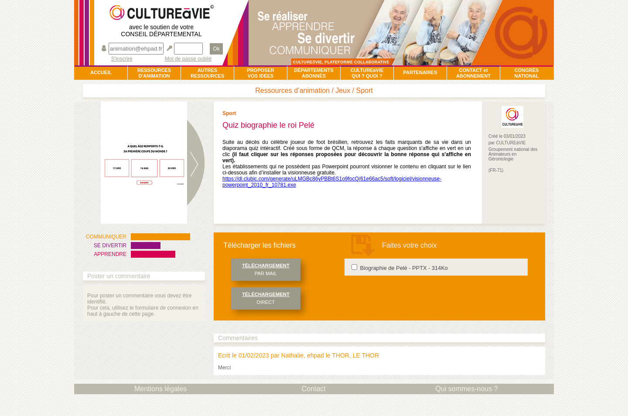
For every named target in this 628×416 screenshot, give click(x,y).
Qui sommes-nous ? (466, 388)
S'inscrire (122, 59)
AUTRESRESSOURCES (207, 73)
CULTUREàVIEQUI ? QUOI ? (367, 73)
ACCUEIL (101, 72)
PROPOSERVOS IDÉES (260, 73)
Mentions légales (160, 388)
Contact (313, 388)
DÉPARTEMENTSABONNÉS (313, 73)
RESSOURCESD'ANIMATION (154, 73)
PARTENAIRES (420, 72)
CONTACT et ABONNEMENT (473, 73)
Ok (216, 49)
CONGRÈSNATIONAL (526, 73)
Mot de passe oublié (188, 59)
